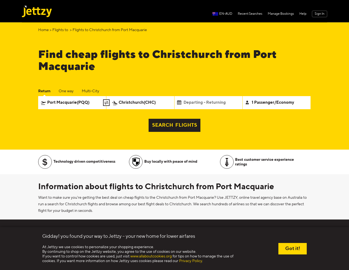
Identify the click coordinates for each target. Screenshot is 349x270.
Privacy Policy (190, 261)
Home (43, 30)
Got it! (292, 248)
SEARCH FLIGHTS (174, 125)
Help (302, 14)
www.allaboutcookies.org (151, 256)
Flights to (60, 30)
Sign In (319, 14)
